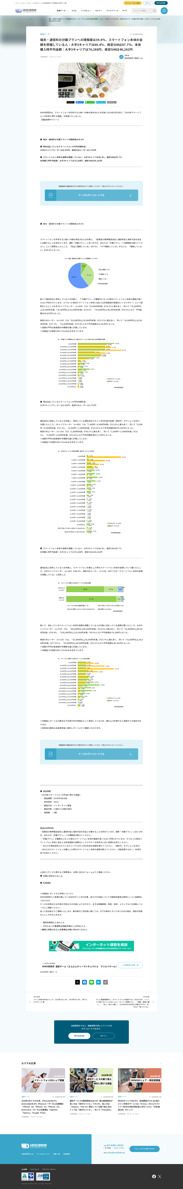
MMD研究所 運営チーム (134, 58)
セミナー (98, 10)
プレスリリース (112, 10)
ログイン (148, 3)
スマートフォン (55, 57)
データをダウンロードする (74, 195)
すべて (124, 10)
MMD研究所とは (27, 1154)
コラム (74, 10)
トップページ (19, 19)
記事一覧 (56, 1154)
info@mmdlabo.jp (116, 1153)
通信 (42, 19)
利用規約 (47, 883)
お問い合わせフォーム (52, 876)
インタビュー (86, 10)
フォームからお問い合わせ (144, 1149)
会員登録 (66, 1154)
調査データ (61, 10)
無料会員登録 (161, 3)
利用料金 (44, 57)
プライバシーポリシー (49, 1169)
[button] (161, 1063)
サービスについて (43, 1154)
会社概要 (24, 1169)
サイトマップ (34, 1169)
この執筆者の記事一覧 (130, 965)
